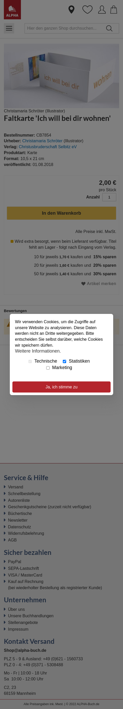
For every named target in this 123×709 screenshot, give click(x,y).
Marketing (59, 367)
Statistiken (76, 361)
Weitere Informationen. (38, 351)
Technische (42, 361)
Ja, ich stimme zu (61, 387)
